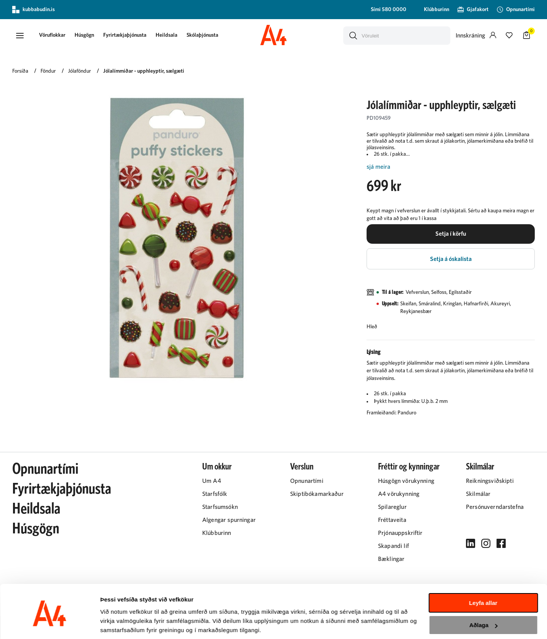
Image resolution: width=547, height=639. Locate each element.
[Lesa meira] (451, 167)
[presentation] (54, 36)
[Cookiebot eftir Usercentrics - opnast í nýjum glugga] (49, 624)
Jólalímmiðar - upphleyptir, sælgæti (143, 71)
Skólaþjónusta (205, 35)
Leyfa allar (483, 575)
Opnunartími (45, 470)
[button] (20, 35)
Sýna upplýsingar (124, 624)
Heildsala (169, 35)
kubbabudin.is (33, 9)
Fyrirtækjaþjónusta (127, 35)
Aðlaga (483, 598)
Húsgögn (86, 35)
